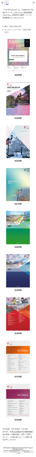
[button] (2, 2)
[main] (18, 14)
